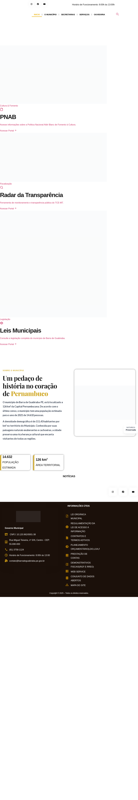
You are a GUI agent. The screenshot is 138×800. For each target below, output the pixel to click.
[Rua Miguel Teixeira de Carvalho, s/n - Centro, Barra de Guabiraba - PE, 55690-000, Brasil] (119, 545)
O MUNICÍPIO (50, 14)
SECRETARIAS (68, 14)
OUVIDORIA (99, 14)
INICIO (37, 14)
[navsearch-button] (117, 14)
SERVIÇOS (84, 14)
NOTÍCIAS (69, 476)
